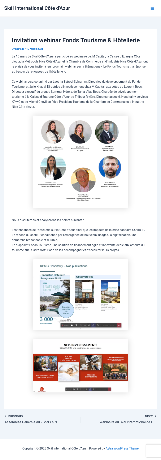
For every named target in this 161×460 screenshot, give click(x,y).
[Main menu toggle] (152, 8)
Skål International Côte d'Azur (37, 8)
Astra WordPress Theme (122, 448)
